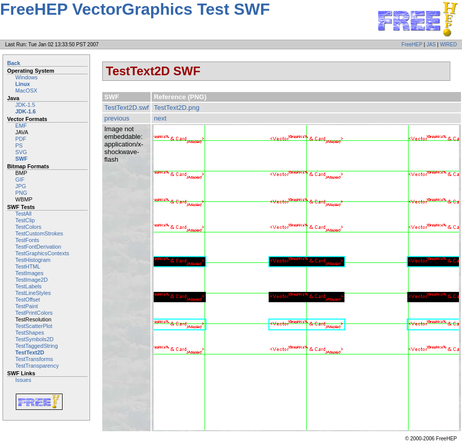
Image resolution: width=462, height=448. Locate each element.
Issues (23, 380)
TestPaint (26, 306)
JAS (431, 44)
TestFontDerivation (38, 247)
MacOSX (26, 90)
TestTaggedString (36, 346)
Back (13, 63)
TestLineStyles (33, 293)
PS (18, 145)
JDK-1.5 (25, 105)
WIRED (448, 44)
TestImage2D (31, 280)
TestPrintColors (33, 313)
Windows (26, 77)
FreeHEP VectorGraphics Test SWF (135, 9)
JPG (20, 186)
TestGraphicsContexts (42, 253)
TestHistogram (32, 260)
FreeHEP (411, 44)
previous (116, 118)
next (160, 118)
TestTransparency (37, 366)
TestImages (29, 273)
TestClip (25, 220)
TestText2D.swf (126, 107)
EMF (21, 126)
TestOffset (27, 299)
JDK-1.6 (25, 111)
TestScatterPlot (33, 326)
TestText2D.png (176, 107)
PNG (21, 193)
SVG (21, 152)
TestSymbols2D (34, 339)
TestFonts (27, 240)
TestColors (28, 227)
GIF (19, 179)
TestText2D (29, 352)
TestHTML (27, 266)
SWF (21, 159)
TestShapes (29, 333)
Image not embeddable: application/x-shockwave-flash (123, 144)
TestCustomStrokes (39, 233)
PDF (20, 139)
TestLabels (28, 286)
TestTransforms (34, 359)
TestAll (23, 214)
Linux (22, 84)
